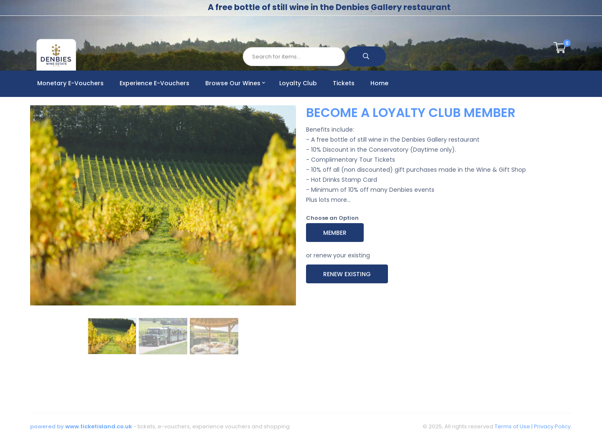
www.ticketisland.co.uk (98, 426)
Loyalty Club (298, 83)
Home (379, 83)
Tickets (344, 83)
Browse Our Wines (235, 83)
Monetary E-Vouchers (70, 83)
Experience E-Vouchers (154, 83)
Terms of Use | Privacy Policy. (532, 426)
